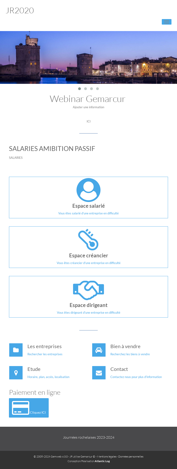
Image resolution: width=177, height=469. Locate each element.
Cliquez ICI (29, 408)
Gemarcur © (87, 456)
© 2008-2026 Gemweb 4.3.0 (51, 456)
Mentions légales (106, 456)
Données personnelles (130, 456)
